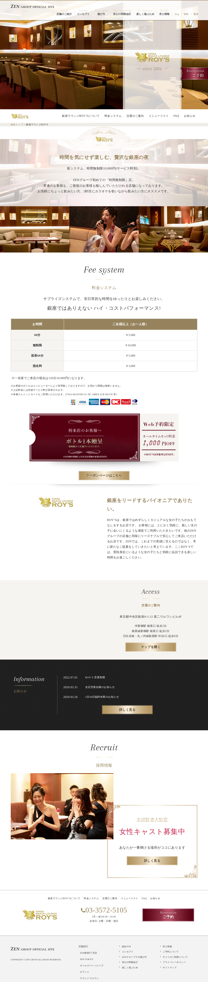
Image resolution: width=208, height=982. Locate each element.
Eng (181, 8)
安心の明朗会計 (130, 961)
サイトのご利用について (175, 956)
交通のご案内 (135, 115)
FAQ (176, 115)
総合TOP (126, 945)
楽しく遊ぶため (130, 966)
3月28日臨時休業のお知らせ (103, 696)
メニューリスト (159, 115)
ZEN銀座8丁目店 (89, 951)
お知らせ (189, 115)
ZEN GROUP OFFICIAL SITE (32, 6)
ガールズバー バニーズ (92, 960)
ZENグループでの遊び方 (134, 956)
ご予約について (171, 950)
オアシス (85, 964)
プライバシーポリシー (174, 961)
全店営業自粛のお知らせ (101, 687)
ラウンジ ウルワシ (90, 968)
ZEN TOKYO (87, 955)
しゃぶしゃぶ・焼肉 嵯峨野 (95, 973)
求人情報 (167, 945)
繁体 (196, 8)
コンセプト (128, 950)
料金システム (113, 115)
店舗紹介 (83, 945)
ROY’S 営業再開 (95, 677)
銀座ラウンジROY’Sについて (81, 115)
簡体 (188, 8)
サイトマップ (169, 966)
